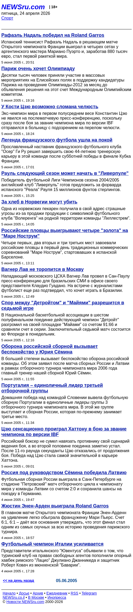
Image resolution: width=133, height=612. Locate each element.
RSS (74, 593)
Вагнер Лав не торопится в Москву (42, 269)
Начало (9, 593)
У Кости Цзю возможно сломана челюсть (49, 106)
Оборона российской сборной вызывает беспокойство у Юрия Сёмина (49, 349)
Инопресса (57, 597)
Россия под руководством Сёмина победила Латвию (64, 472)
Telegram (89, 593)
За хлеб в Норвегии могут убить (39, 202)
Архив (38, 593)
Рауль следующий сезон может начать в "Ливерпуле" (65, 173)
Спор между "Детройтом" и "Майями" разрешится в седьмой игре (62, 305)
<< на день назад (18, 580)
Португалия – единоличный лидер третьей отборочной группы (52, 388)
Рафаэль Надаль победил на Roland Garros (52, 35)
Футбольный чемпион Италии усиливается (52, 544)
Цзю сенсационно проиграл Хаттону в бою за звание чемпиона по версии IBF (64, 431)
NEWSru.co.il (14, 597)
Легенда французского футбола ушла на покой (56, 140)
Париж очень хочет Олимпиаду (38, 68)
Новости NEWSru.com (25, 602)
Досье (24, 593)
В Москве (36, 597)
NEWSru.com (23, 7)
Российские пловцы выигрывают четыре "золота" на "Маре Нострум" (64, 233)
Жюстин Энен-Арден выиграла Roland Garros (55, 506)
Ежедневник (57, 593)
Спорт (7, 18)
